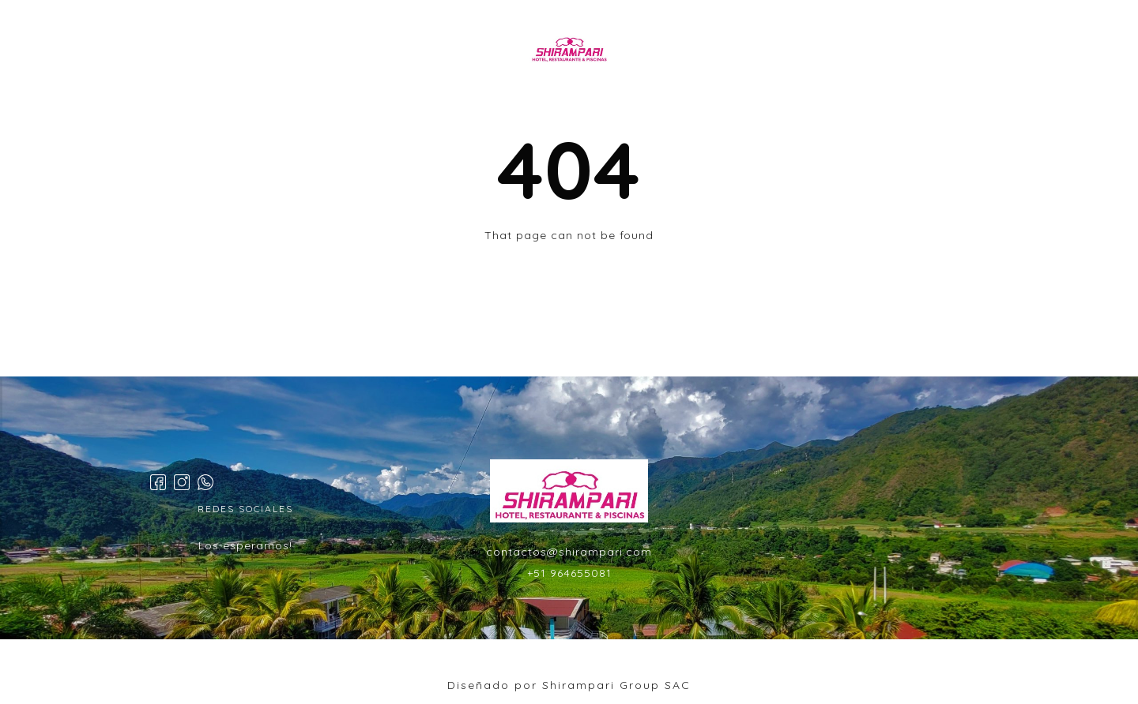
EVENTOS (687, 50)
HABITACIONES (434, 50)
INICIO (340, 50)
